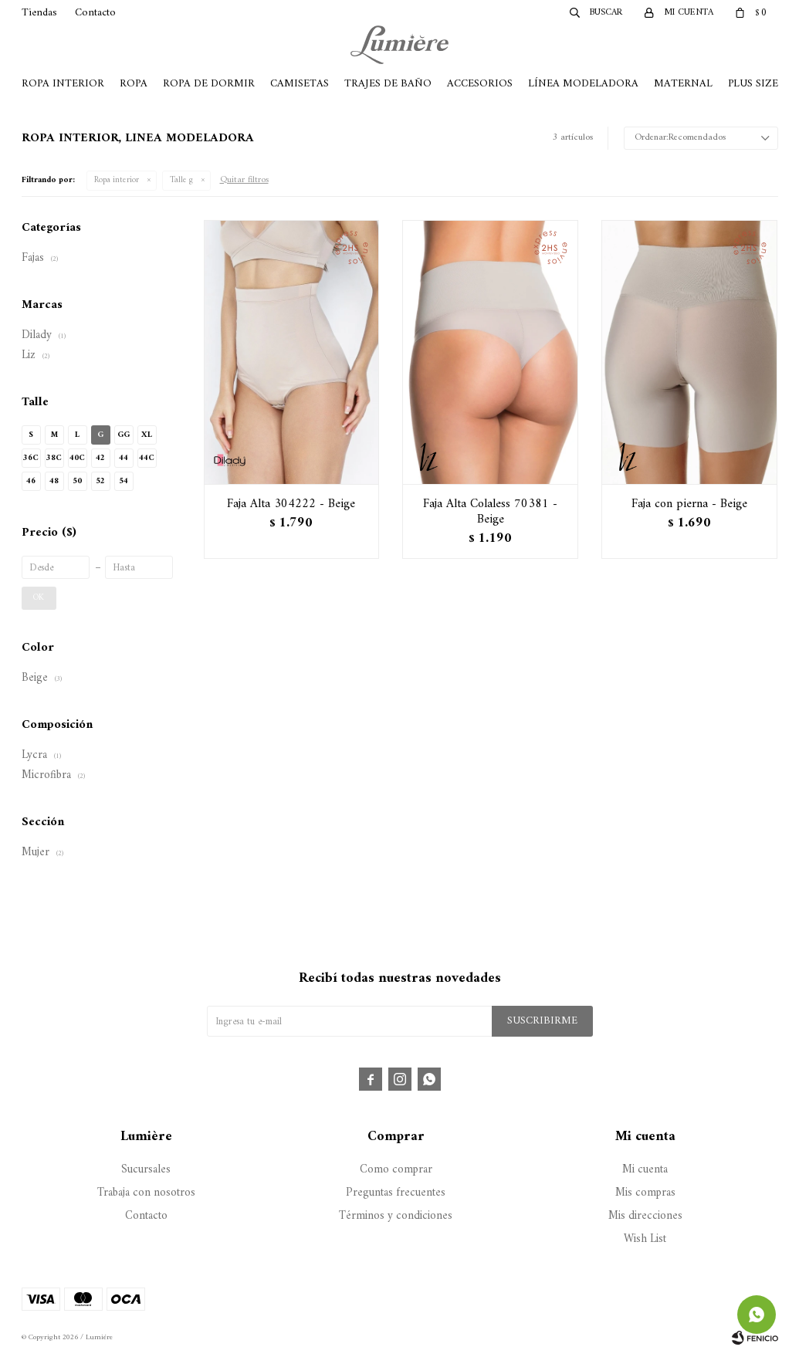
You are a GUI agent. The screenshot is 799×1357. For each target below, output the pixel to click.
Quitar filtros (244, 180)
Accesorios (480, 83)
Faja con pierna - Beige (689, 504)
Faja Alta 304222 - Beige (291, 504)
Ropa (133, 83)
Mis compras (645, 1193)
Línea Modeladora (583, 83)
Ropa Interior (63, 83)
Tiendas (39, 12)
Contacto (95, 12)
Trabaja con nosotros (146, 1193)
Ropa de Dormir (209, 83)
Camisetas (299, 83)
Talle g (181, 180)
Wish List (645, 1239)
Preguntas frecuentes (395, 1193)
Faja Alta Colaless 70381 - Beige (490, 511)
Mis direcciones (645, 1216)
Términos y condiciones (395, 1216)
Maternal (683, 83)
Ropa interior (116, 180)
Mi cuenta (645, 1169)
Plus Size (753, 83)
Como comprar (396, 1169)
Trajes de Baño (388, 83)
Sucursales (146, 1169)
